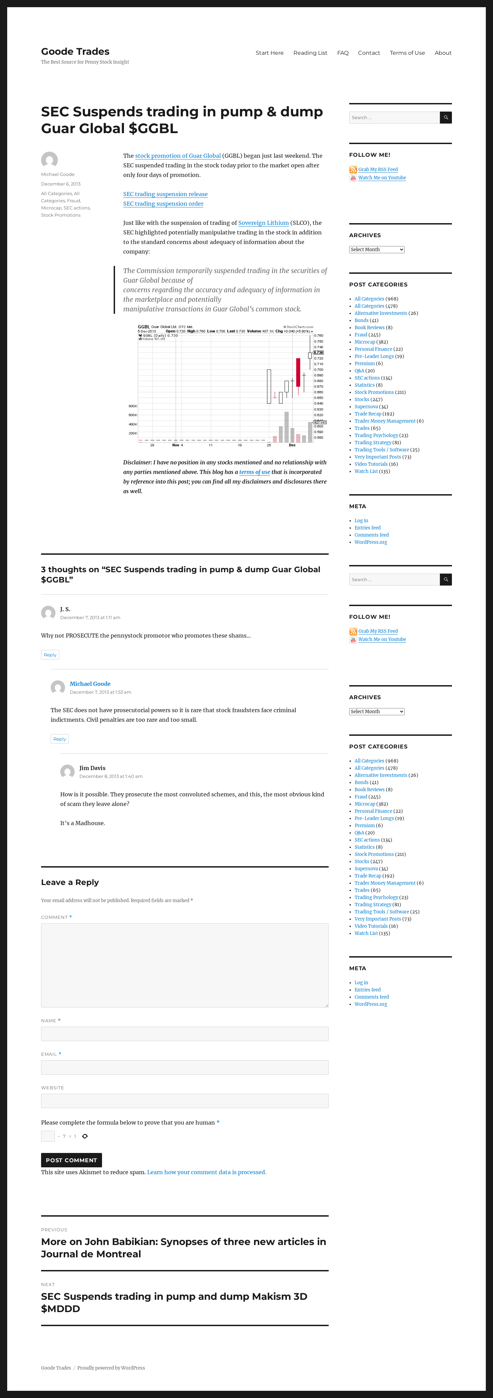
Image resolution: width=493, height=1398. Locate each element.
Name (51, 1021)
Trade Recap (368, 414)
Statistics (365, 385)
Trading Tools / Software (382, 450)
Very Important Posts (378, 457)
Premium (365, 364)
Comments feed (372, 535)
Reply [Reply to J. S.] (50, 654)
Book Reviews (370, 328)
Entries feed (368, 528)
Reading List (310, 53)
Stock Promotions (60, 215)
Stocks (362, 399)
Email (51, 1054)
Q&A (359, 371)
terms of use (254, 472)
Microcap (51, 207)
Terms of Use (407, 53)
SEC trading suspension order (163, 203)
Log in (361, 521)
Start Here (270, 53)
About (443, 53)
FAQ (343, 53)
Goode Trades (75, 51)
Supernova (366, 407)
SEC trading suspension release (165, 194)
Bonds (362, 320)
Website (52, 1087)
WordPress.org (371, 542)
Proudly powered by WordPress (111, 1368)
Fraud (73, 200)
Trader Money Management (385, 421)
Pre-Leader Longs (374, 356)
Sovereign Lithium (263, 222)
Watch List (366, 471)
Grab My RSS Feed (378, 169)
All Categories (56, 193)
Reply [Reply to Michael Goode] (59, 739)
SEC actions (77, 207)
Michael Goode (58, 174)
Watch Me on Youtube (382, 178)
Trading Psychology (376, 435)
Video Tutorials (371, 464)
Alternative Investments (381, 313)
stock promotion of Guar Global (178, 155)
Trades (362, 428)
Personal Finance (373, 349)
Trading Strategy (373, 443)
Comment (56, 917)
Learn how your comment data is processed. (206, 1172)
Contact (369, 53)
